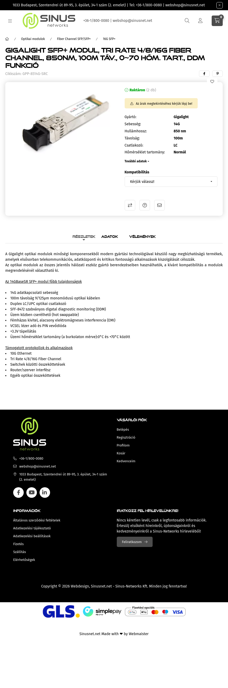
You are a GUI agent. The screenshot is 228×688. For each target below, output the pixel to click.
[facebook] (204, 74)
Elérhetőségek (24, 560)
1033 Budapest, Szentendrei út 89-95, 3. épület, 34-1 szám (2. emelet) (69, 5)
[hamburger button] (10, 21)
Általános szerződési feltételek (36, 520)
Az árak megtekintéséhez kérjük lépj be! (164, 104)
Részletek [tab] (83, 236)
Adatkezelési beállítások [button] (32, 536)
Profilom (123, 445)
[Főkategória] (7, 39)
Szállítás (19, 552)
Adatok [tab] (109, 236)
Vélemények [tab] (142, 236)
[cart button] (217, 21)
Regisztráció (126, 437)
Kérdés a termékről (144, 205)
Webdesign (80, 586)
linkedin (45, 492)
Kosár (121, 453)
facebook (18, 492)
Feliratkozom (132, 542)
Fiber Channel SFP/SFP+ (74, 39)
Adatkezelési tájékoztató (32, 528)
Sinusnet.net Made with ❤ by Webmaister (113, 634)
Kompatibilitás (137, 172)
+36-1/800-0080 (149, 5)
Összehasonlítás (130, 205)
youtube (31, 492)
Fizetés (18, 544)
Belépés (123, 429)
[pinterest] (217, 74)
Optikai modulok (33, 39)
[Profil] (200, 21)
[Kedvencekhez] (212, 81)
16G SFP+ (109, 39)
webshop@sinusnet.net (185, 5)
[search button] (187, 21)
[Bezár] (219, 5)
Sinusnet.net (101, 586)
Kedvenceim (126, 461)
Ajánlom (159, 205)
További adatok (136, 161)
